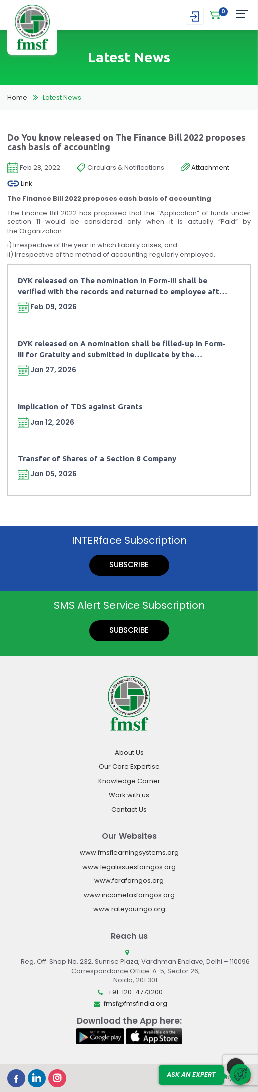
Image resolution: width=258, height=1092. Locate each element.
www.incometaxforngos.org (129, 895)
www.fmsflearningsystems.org (129, 852)
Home (17, 97)
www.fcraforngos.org (129, 880)
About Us (129, 752)
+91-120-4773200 (135, 992)
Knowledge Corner (129, 781)
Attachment (205, 167)
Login (195, 16)
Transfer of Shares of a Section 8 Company (97, 458)
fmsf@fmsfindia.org (135, 1003)
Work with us (129, 795)
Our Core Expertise (129, 766)
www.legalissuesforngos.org (129, 867)
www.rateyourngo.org (129, 909)
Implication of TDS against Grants (80, 406)
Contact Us (129, 809)
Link (19, 183)
